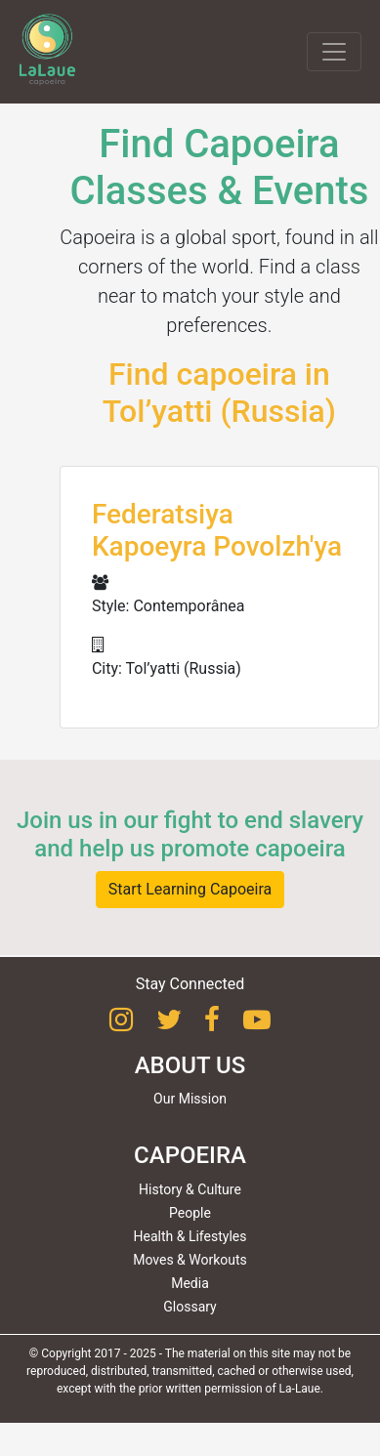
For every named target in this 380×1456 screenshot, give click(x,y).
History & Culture (190, 1189)
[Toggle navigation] (334, 51)
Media (190, 1283)
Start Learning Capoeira (190, 889)
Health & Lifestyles (190, 1236)
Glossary (189, 1306)
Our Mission (190, 1098)
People (190, 1213)
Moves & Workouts (190, 1260)
